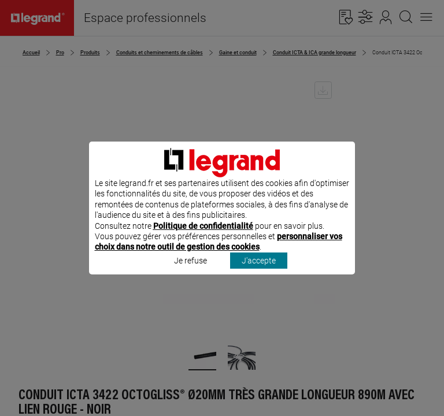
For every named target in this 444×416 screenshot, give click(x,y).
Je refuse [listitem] (190, 275)
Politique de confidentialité (203, 241)
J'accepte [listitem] (259, 275)
